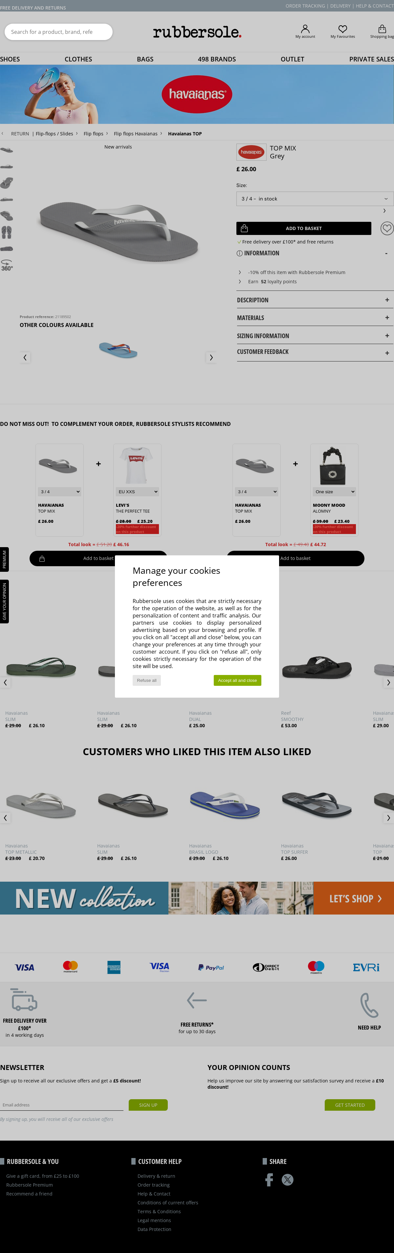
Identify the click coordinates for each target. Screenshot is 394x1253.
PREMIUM (4, 559)
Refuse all (146, 680)
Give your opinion (4, 601)
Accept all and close (237, 680)
